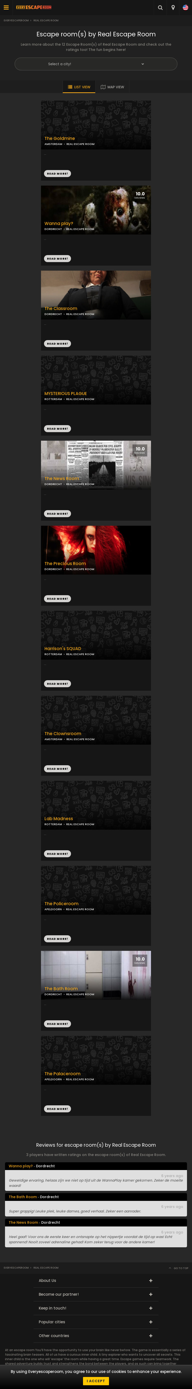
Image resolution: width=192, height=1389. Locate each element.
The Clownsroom (62, 733)
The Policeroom (61, 903)
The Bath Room (61, 988)
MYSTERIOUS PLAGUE (65, 393)
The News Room (61, 478)
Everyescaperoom (16, 20)
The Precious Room (65, 563)
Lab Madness (58, 818)
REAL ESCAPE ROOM (80, 229)
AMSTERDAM (53, 144)
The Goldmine (59, 138)
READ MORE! (57, 259)
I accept (96, 1380)
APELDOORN (53, 909)
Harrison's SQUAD (62, 648)
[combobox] (172, 7)
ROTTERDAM (53, 399)
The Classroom (60, 308)
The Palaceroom (62, 1073)
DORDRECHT (53, 229)
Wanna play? (58, 223)
